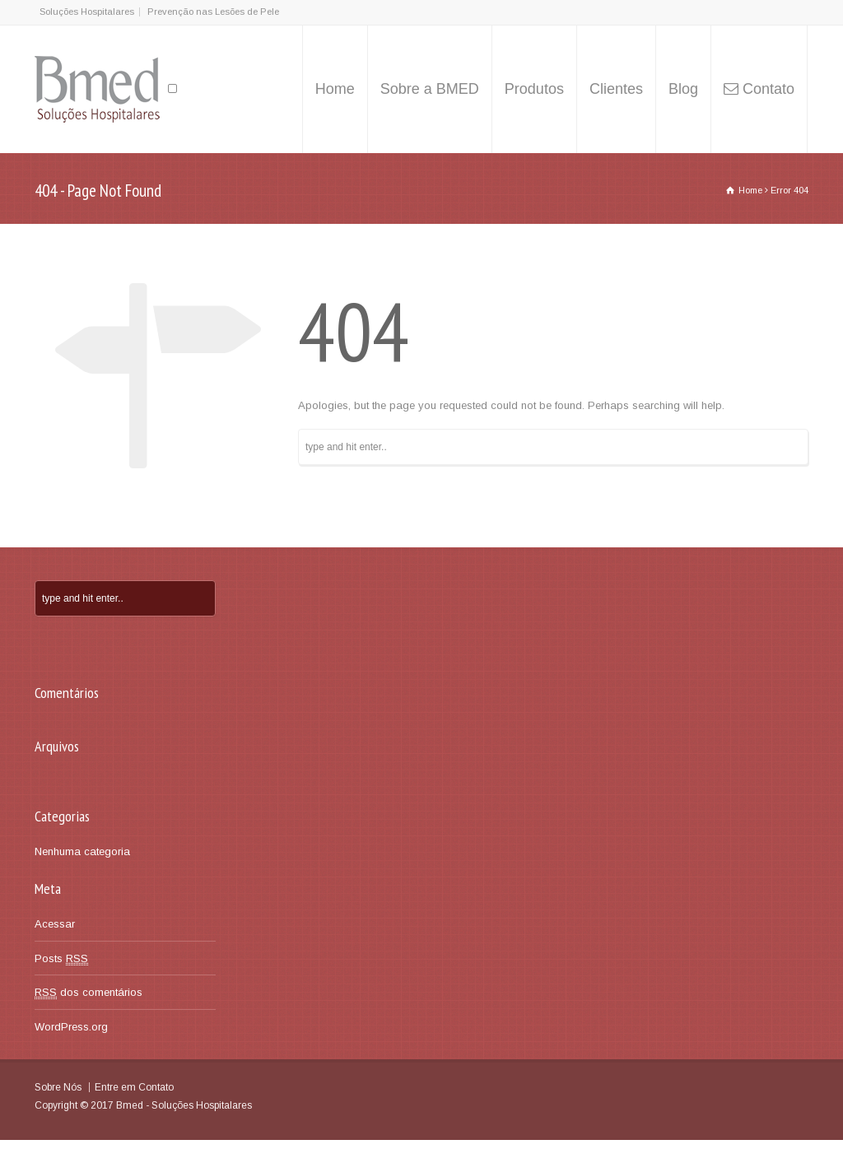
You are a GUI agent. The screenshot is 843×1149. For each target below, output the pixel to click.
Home (335, 89)
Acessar (55, 924)
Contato (768, 89)
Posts (61, 958)
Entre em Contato (134, 1087)
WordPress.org (71, 1027)
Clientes (616, 89)
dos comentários (88, 992)
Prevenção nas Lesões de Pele (213, 11)
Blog (683, 89)
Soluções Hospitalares (87, 11)
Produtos (534, 89)
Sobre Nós (58, 1087)
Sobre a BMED (429, 89)
